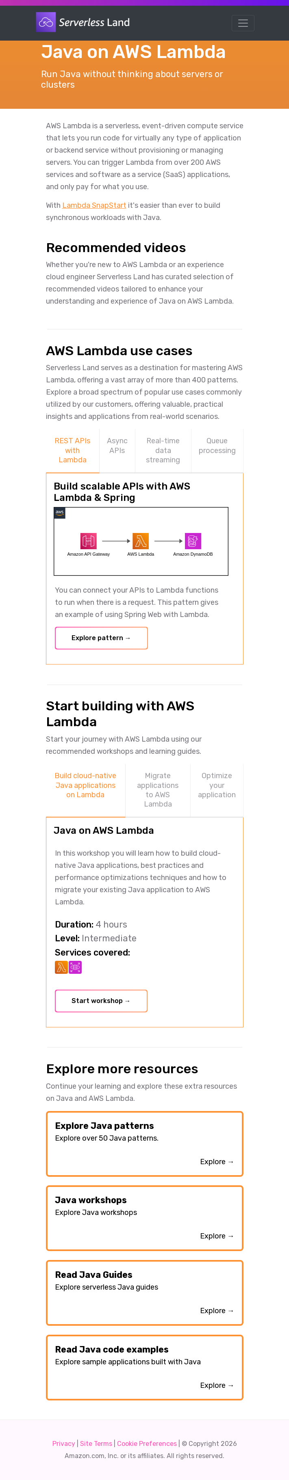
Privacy (63, 1444)
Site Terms (96, 1444)
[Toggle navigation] (243, 23)
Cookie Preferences (147, 1444)
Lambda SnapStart (94, 205)
